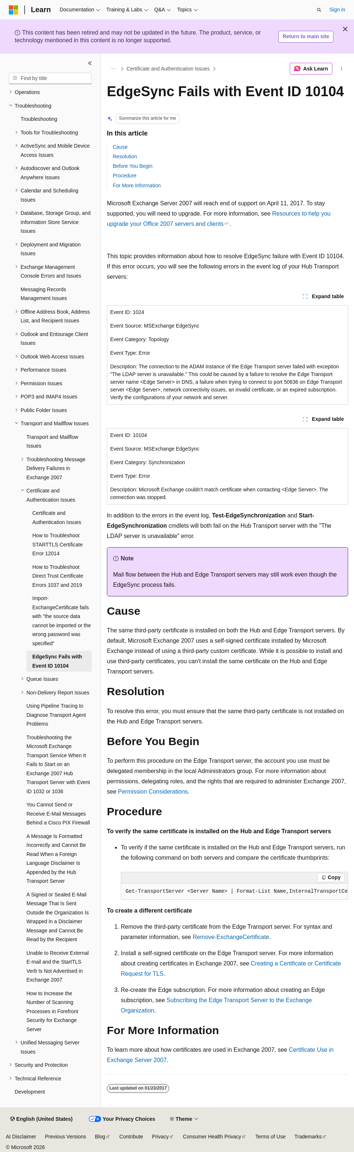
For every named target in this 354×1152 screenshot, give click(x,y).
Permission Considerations (153, 791)
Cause (120, 147)
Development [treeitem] (30, 1092)
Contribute (131, 1137)
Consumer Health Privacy (212, 1137)
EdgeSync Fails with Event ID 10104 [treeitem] (57, 661)
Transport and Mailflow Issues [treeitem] (52, 441)
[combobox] (50, 78)
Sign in (337, 9)
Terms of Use (270, 1137)
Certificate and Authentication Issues (168, 69)
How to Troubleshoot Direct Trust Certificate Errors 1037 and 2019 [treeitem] (57, 576)
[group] (234, 892)
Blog (100, 1137)
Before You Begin (132, 166)
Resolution (125, 156)
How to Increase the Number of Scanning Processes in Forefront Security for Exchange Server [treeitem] (52, 1011)
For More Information (137, 185)
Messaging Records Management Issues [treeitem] (44, 293)
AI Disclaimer (21, 1137)
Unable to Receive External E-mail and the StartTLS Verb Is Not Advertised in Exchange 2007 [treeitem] (57, 966)
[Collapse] (90, 63)
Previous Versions (65, 1137)
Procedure (125, 175)
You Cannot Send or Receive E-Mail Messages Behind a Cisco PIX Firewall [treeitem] (58, 814)
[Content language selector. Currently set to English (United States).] (41, 1119)
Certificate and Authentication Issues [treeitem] (56, 517)
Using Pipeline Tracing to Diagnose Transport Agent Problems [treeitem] (56, 715)
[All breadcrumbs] (113, 69)
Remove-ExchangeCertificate (231, 937)
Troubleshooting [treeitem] (39, 119)
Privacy (160, 1137)
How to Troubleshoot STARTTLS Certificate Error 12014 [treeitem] (57, 544)
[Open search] (319, 10)
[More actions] (341, 69)
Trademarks (308, 1137)
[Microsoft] (13, 10)
